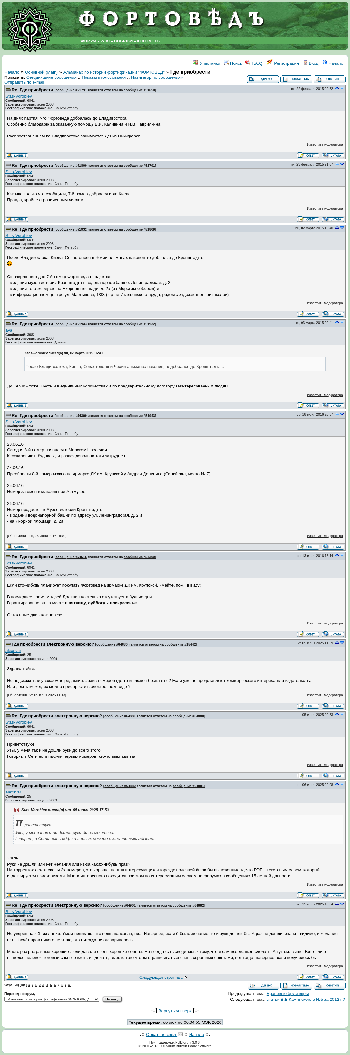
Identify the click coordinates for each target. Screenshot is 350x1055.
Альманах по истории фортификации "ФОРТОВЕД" (114, 72)
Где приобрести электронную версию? (53, 644)
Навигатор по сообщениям (157, 77)
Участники (206, 63)
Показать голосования (104, 77)
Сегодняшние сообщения (51, 77)
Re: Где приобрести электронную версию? (57, 715)
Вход (311, 63)
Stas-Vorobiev (18, 96)
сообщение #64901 (120, 905)
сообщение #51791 (71, 90)
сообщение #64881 (120, 716)
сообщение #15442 (180, 644)
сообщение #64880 (112, 644)
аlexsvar (13, 650)
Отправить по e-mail (24, 82)
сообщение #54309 (71, 415)
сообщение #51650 (139, 90)
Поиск (233, 63)
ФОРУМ (88, 41)
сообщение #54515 (71, 557)
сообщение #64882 (120, 786)
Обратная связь (161, 1034)
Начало (332, 63)
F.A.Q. (254, 63)
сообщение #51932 (71, 229)
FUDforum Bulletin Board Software (185, 1046)
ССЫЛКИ (123, 41)
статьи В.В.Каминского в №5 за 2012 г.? (306, 999)
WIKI (105, 41)
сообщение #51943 (71, 324)
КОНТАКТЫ (149, 41)
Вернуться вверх (175, 1010)
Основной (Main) (41, 72)
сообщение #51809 (71, 165)
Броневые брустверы (288, 993)
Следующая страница (163, 977)
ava (8, 330)
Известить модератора (325, 144)
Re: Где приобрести (32, 89)
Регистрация (283, 63)
